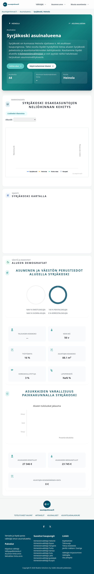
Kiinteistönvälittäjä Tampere (45, 546)
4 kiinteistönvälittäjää (30, 53)
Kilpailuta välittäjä (12, 549)
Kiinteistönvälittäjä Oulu (43, 553)
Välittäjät (41, 4)
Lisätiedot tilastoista (15, 113)
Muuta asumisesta (80, 4)
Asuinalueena (25, 11)
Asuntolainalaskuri (70, 515)
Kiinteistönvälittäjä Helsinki (44, 541)
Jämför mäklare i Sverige (72, 548)
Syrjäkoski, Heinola (41, 11)
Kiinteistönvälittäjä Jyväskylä (45, 558)
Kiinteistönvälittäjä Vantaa (44, 550)
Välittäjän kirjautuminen (72, 552)
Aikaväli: (9, 119)
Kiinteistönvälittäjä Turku (44, 548)
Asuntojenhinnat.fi (9, 11)
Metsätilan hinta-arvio (14, 556)
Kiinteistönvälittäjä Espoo (44, 543)
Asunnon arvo (58, 4)
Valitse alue (15, 66)
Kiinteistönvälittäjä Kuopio (44, 560)
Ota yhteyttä (67, 557)
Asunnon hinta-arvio (13, 553)
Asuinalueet (53, 515)
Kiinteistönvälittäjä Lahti (43, 555)
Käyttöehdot (67, 541)
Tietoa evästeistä (69, 546)
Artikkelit (39, 515)
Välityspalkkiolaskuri (13, 551)
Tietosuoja (66, 543)
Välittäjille (66, 555)
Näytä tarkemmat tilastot (41, 66)
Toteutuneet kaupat (23, 515)
